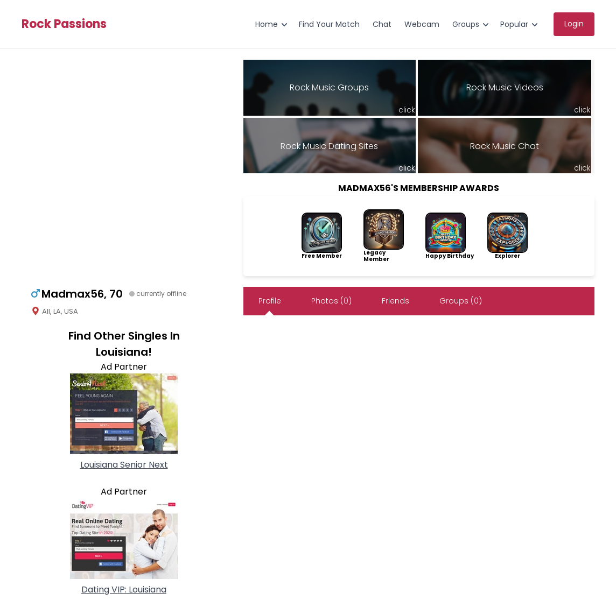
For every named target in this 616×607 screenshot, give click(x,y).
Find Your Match (329, 24)
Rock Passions (64, 24)
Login (574, 23)
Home (266, 24)
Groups (465, 24)
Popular (514, 24)
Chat (382, 24)
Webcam (421, 24)
